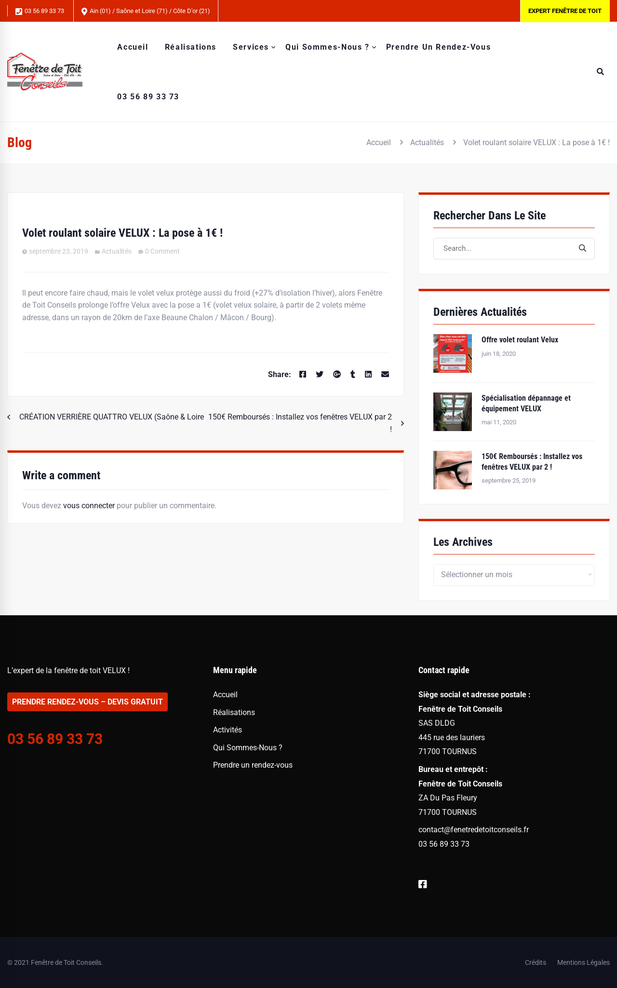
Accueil (378, 142)
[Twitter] (319, 374)
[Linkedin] (368, 374)
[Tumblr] (353, 374)
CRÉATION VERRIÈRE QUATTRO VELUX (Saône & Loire (111, 416)
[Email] (385, 374)
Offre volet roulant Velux (520, 339)
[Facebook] (302, 374)
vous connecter (89, 505)
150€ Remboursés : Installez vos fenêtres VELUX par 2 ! (300, 423)
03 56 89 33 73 (39, 11)
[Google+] (337, 374)
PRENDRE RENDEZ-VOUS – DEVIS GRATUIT (87, 701)
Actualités (427, 142)
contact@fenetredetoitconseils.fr (473, 829)
